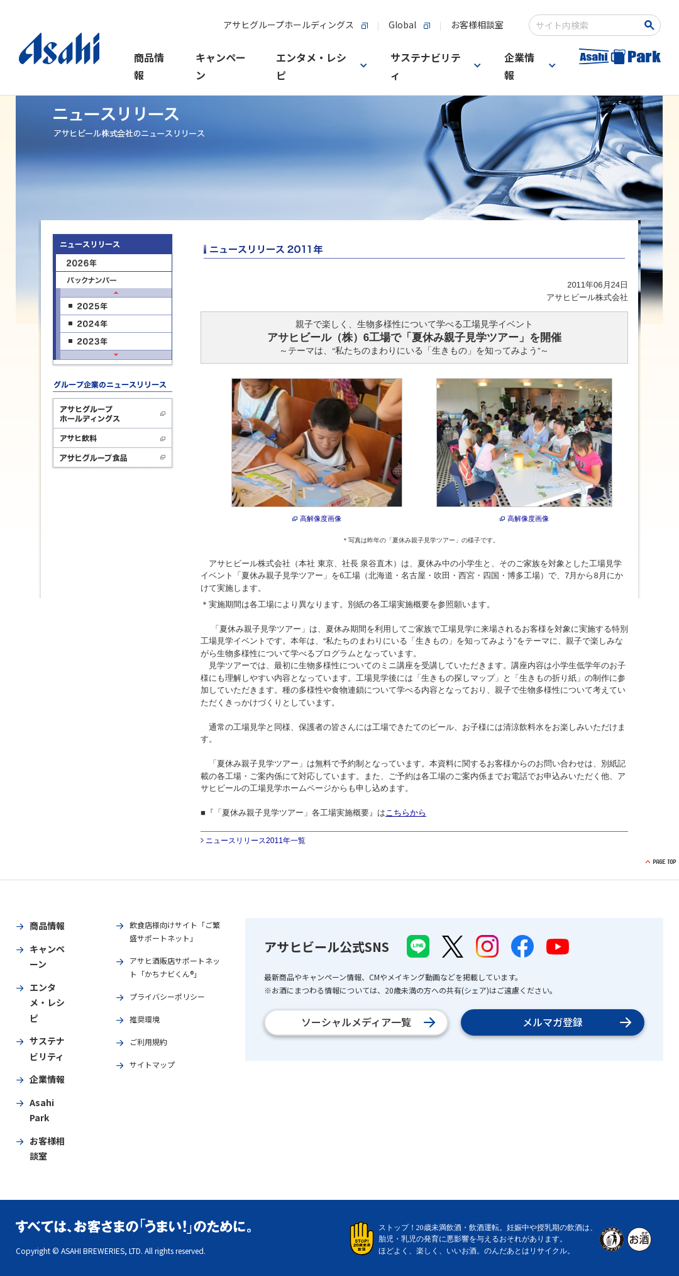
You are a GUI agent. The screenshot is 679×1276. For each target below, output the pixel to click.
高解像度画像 (320, 518)
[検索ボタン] (651, 25)
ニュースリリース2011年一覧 (256, 840)
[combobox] (586, 25)
